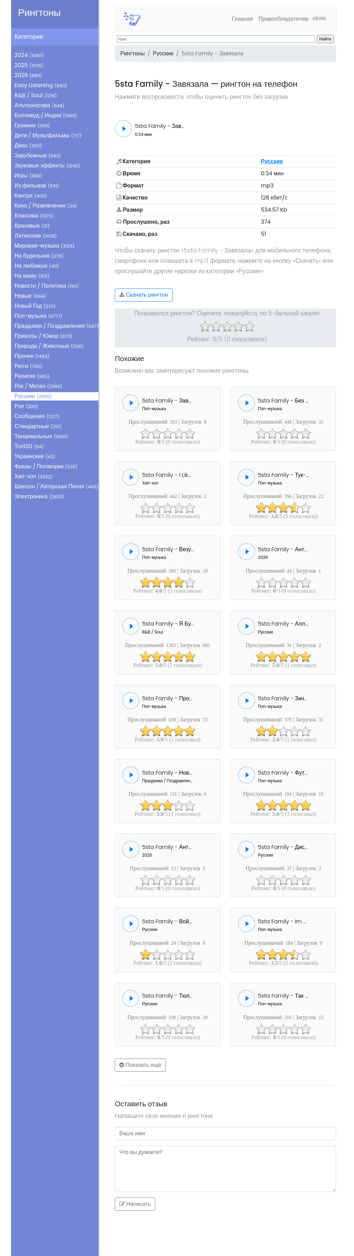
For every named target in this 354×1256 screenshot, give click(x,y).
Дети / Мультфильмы (48, 135)
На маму (32, 276)
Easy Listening (41, 85)
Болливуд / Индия (46, 115)
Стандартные (38, 426)
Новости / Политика (47, 286)
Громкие (32, 125)
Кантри (31, 196)
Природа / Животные (49, 346)
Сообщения (37, 416)
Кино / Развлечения (46, 206)
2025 (29, 65)
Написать (135, 1204)
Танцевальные (41, 436)
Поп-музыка (39, 316)
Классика (34, 216)
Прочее (32, 356)
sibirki (317, 19)
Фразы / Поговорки (46, 466)
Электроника (39, 496)
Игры (28, 175)
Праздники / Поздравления (57, 326)
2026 (28, 75)
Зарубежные (38, 155)
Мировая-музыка (44, 246)
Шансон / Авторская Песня (56, 486)
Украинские (35, 456)
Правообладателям (278, 19)
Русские (33, 396)
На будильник (39, 256)
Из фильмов (37, 186)
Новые (30, 296)
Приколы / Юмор (43, 336)
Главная (237, 19)
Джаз (28, 145)
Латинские (36, 236)
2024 (29, 55)
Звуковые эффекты (47, 165)
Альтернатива (39, 105)
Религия (32, 376)
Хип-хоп (34, 476)
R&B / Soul (36, 95)
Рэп (26, 406)
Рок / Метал (38, 386)
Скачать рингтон (143, 295)
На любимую (37, 266)
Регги (28, 366)
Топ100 (29, 446)
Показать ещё (140, 1065)
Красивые (32, 226)
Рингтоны (39, 12)
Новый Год (35, 306)
